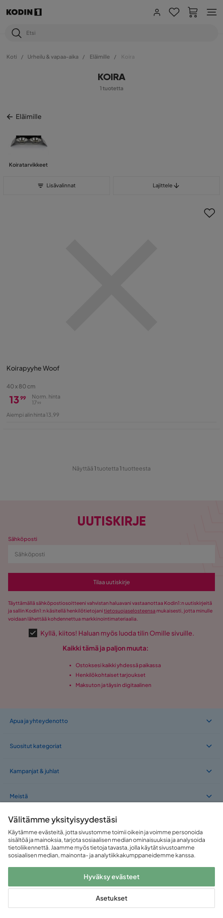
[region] (111, 860)
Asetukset (111, 898)
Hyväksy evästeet (112, 876)
